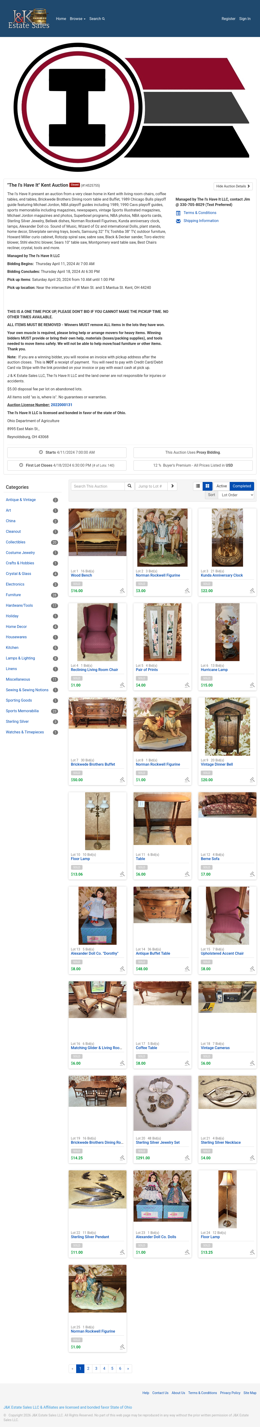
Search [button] (97, 18)
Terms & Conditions (196, 212)
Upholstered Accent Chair (222, 951)
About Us (178, 1393)
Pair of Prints (147, 667)
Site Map (250, 1393)
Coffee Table (147, 1045)
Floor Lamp (83, 856)
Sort (211, 495)
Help (145, 1393)
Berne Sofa (212, 856)
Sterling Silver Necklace (220, 1140)
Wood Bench (82, 573)
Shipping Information (197, 220)
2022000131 (61, 405)
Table (147, 856)
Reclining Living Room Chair (94, 667)
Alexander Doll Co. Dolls (156, 1234)
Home (61, 18)
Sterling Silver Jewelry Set (158, 1140)
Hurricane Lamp (214, 667)
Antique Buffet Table (153, 951)
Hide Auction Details (233, 186)
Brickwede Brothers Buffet (93, 762)
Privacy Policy (230, 1393)
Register (229, 18)
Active (222, 486)
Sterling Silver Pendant (90, 1234)
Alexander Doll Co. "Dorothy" (94, 951)
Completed (242, 486)
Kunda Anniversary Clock (222, 573)
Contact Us (160, 1393)
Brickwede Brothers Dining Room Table (103, 1140)
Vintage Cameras (215, 1045)
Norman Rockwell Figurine (158, 573)
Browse (78, 18)
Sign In (245, 18)
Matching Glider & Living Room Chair (102, 1045)
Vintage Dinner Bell (217, 762)
